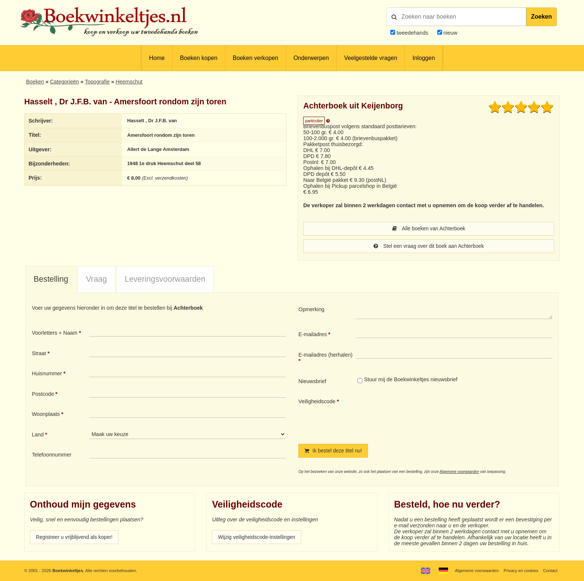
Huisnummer (47, 374)
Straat (39, 354)
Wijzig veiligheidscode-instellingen (258, 538)
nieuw (449, 33)
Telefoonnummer (51, 455)
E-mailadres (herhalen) (325, 356)
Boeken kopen (198, 58)
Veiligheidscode (316, 402)
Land (38, 435)
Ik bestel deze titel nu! (334, 452)
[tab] (51, 280)
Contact (550, 570)
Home (157, 58)
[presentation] (418, 415)
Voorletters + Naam (54, 334)
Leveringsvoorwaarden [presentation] (165, 279)
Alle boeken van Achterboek (429, 229)
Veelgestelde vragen (370, 58)
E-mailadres (312, 335)
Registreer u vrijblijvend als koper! (75, 538)
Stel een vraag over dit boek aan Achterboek (428, 247)
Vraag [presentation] (96, 279)
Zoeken (541, 16)
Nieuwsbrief (312, 382)
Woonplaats (46, 415)
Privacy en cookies (520, 570)
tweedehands (412, 33)
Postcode (43, 395)
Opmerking (311, 310)
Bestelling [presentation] (51, 279)
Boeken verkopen (255, 58)
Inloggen (423, 58)
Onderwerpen (311, 58)
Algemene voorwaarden (459, 473)
